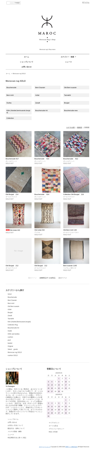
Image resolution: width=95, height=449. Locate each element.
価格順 (79, 127)
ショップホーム (13, 419)
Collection (10, 118)
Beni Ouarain (40, 87)
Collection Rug (13, 325)
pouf (9, 340)
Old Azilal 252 (39, 230)
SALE (10, 294)
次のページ (62, 278)
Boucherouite (11, 87)
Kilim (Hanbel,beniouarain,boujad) (18, 111)
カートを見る (53, 426)
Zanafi (37, 103)
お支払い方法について (15, 425)
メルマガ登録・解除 (15, 431)
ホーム (26, 57)
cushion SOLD (13, 355)
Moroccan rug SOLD (19, 73)
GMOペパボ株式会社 (71, 446)
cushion (10, 337)
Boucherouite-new (71, 110)
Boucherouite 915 (41, 159)
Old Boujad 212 (12, 266)
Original (10, 346)
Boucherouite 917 (12, 159)
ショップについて (26, 62)
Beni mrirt (10, 95)
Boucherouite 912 (70, 159)
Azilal (37, 95)
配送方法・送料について (16, 428)
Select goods (13, 349)
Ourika (8, 103)
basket (10, 343)
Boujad (66, 103)
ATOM (55, 432)
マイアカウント (54, 423)
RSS (50, 432)
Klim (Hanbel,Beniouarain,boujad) (19, 322)
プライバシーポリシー (56, 429)
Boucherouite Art (41, 110)
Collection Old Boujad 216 (73, 194)
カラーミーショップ (45, 446)
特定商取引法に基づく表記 (17, 438)
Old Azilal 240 (13, 230)
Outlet (10, 331)
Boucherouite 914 (41, 194)
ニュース (68, 62)
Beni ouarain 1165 (70, 266)
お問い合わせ (27, 67)
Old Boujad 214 (12, 194)
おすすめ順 (70, 127)
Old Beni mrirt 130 (70, 230)
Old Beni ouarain (70, 87)
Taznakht (67, 95)
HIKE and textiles (14, 334)
